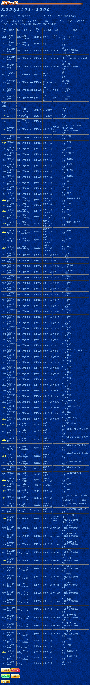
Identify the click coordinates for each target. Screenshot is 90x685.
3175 (4, 480)
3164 (4, 408)
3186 (4, 561)
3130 (4, 217)
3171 (4, 456)
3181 (4, 519)
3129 (4, 211)
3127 (4, 200)
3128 (4, 205)
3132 (4, 232)
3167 (4, 425)
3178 (4, 498)
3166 (4, 419)
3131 (4, 224)
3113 (4, 116)
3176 (4, 485)
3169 (4, 440)
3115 (4, 129)
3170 (4, 448)
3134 (4, 248)
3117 (4, 143)
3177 (4, 491)
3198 (4, 652)
